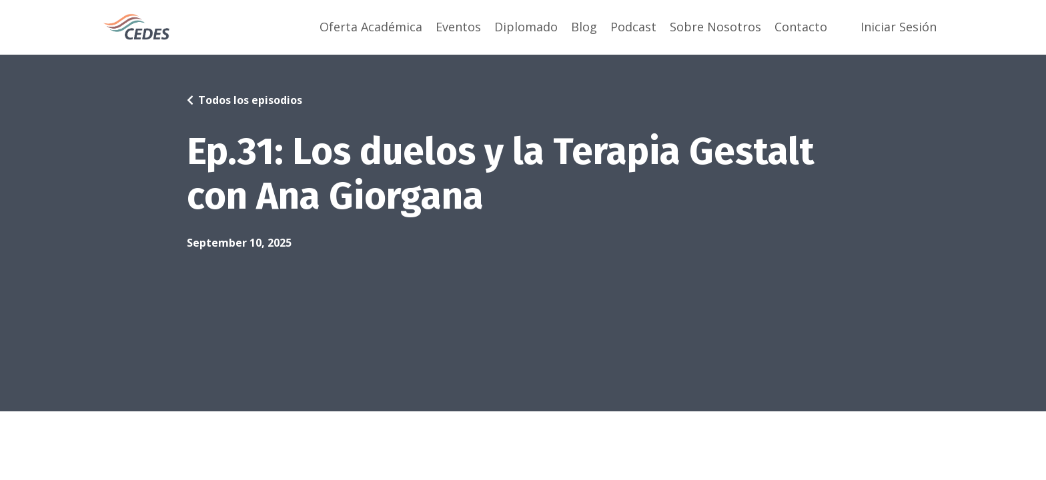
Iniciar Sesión (899, 27)
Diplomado (526, 27)
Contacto (800, 27)
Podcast (633, 27)
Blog (584, 27)
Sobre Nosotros (715, 27)
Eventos (458, 27)
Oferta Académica (371, 27)
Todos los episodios (250, 100)
